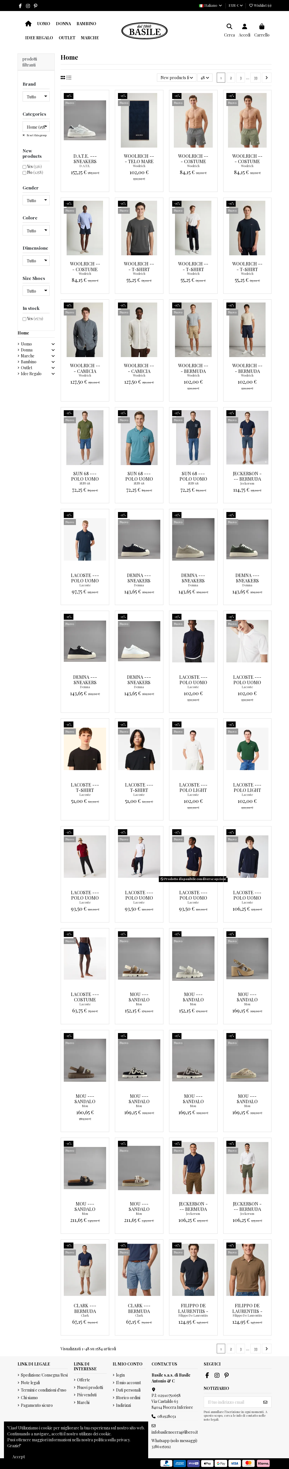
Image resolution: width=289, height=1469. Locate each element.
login (120, 1375)
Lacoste (85, 585)
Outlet (26, 367)
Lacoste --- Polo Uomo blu (85, 580)
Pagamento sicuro (37, 1405)
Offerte (83, 1379)
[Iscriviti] (265, 1402)
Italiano (211, 5)
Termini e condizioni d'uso (43, 1390)
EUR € (236, 5)
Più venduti (87, 1394)
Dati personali (128, 1390)
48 (205, 77)
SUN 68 (85, 483)
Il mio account (128, 1382)
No (35, 172)
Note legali (30, 1382)
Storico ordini (128, 1397)
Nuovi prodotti (90, 1387)
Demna (139, 585)
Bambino (28, 361)
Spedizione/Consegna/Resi (44, 1375)
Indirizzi (123, 1405)
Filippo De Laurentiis (193, 1315)
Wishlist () (260, 5)
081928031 (166, 1416)
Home (23, 333)
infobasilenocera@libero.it (175, 1432)
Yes (34, 166)
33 (255, 77)
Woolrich (139, 166)
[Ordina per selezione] (176, 78)
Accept (18, 1456)
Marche (27, 355)
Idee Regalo (31, 373)
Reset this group (36, 135)
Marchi (83, 1402)
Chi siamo (29, 1397)
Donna (26, 350)
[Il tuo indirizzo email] (232, 1402)
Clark (85, 1315)
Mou (139, 1004)
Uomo (26, 344)
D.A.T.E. (85, 166)
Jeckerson (247, 483)
